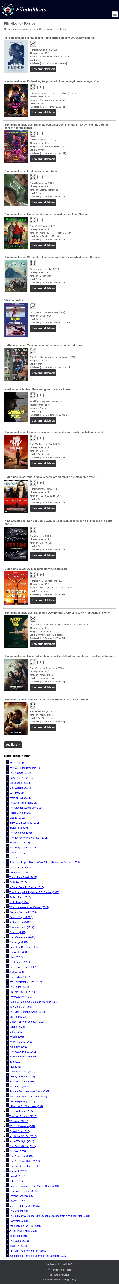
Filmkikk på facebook (61, 1270)
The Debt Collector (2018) (23, 1166)
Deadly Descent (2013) (22, 1076)
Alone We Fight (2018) (21, 1141)
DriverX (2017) (17, 1176)
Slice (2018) (16, 957)
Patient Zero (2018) (20, 897)
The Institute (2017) (20, 773)
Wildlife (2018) (17, 1036)
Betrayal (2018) (17, 932)
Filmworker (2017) (19, 952)
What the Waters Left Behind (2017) (29, 907)
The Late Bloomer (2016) (23, 1116)
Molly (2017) (16, 1031)
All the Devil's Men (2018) (23, 1231)
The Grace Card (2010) (22, 1071)
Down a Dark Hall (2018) (23, 912)
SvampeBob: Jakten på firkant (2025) (29, 1091)
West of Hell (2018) (20, 798)
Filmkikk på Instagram (59, 1275)
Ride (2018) (15, 1066)
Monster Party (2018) (21, 1111)
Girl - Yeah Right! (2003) (22, 967)
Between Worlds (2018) (22, 1081)
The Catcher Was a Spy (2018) (26, 808)
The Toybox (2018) (19, 977)
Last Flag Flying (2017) (22, 1101)
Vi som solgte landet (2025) (24, 1206)
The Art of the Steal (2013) (24, 803)
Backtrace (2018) (18, 1236)
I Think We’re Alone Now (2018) (26, 1106)
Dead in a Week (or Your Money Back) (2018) (34, 1186)
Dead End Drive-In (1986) (23, 947)
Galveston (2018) (19, 1221)
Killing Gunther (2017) (21, 813)
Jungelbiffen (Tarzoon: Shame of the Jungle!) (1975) (38, 1256)
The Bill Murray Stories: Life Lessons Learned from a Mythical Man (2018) (49, 1216)
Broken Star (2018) (19, 827)
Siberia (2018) (17, 817)
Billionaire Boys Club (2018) (24, 822)
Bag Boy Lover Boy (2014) (24, 1191)
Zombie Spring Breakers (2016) (26, 768)
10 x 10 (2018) (17, 793)
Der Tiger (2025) (18, 1017)
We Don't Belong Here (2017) (25, 982)
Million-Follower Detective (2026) (27, 1022)
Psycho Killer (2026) (20, 997)
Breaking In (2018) (19, 842)
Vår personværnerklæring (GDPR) (59, 1279)
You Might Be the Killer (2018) (25, 1226)
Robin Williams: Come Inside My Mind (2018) (34, 1002)
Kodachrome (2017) (20, 922)
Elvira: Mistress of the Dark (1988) (28, 1096)
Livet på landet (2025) (21, 1196)
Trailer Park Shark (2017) (23, 877)
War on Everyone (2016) (22, 1126)
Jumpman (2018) (18, 1046)
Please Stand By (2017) (22, 867)
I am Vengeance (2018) (22, 937)
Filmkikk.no (51, 1264)
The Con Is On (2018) (21, 832)
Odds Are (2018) (18, 872)
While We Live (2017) (21, 1042)
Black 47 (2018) (18, 1246)
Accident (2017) (18, 1171)
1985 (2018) (16, 1181)
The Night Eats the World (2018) (27, 1012)
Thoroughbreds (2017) (21, 927)
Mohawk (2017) (17, 857)
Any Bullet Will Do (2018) (23, 1136)
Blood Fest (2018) (19, 1086)
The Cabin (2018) (19, 1241)
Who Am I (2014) (18, 1121)
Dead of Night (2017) (21, 917)
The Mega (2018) (19, 942)
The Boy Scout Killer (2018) (24, 1161)
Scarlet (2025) (17, 1201)
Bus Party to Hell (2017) (22, 847)
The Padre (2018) (19, 987)
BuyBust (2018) (17, 1151)
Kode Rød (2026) (19, 902)
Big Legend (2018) (19, 783)
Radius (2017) (17, 852)
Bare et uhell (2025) (20, 1211)
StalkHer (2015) (18, 882)
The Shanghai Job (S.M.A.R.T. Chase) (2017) (34, 892)
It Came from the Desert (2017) (26, 887)
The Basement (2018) (21, 1156)
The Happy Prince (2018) (23, 1051)
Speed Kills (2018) (19, 1131)
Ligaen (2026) (17, 1027)
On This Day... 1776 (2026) (24, 992)
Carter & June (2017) (21, 778)
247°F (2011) (16, 763)
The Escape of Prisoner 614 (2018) (28, 837)
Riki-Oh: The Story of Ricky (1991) (28, 1251)
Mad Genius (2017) (20, 788)
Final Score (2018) (19, 962)
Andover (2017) (17, 972)
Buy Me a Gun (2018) (21, 1007)
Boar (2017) (16, 1061)
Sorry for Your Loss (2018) (23, 1056)
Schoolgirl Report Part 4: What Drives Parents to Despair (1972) (44, 862)
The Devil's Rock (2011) (22, 1146)
